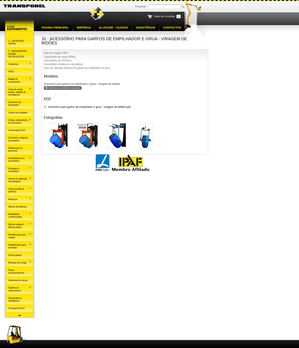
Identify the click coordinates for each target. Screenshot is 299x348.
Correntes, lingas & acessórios (18, 139)
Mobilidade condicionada (18, 215)
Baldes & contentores (18, 80)
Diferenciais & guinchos (15, 149)
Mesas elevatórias (17, 206)
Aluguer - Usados (113, 27)
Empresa (84, 27)
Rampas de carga (18, 262)
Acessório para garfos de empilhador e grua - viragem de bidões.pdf (89, 106)
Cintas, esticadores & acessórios (18, 121)
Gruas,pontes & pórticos (18, 190)
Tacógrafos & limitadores (15, 299)
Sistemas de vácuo (18, 280)
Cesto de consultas (164, 16)
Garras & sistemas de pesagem (18, 180)
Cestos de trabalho (17, 112)
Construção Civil (16, 130)
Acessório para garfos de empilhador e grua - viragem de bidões (82, 83)
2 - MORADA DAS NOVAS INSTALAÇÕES (17, 54)
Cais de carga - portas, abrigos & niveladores (18, 91)
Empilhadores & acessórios (18, 159)
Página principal (55, 27)
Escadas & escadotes (18, 169)
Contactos (172, 27)
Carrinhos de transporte (14, 103)
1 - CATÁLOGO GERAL (16, 42)
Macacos (18, 198)
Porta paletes (15, 255)
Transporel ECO (16, 308)
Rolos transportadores (16, 271)
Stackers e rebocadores (18, 289)
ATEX (11, 71)
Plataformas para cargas (18, 236)
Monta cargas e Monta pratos (18, 225)
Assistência (145, 27)
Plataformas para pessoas (18, 246)
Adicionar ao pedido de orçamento (64, 88)
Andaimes (18, 63)
